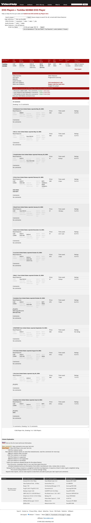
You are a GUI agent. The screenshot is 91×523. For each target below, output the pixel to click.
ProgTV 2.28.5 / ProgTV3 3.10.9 (30, 488)
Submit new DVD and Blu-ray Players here (35, 13)
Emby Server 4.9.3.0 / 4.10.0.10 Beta (32, 496)
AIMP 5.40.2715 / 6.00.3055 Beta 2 (31, 493)
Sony (15, 92)
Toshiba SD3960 (4, 65)
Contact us (25, 511)
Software (29, 4)
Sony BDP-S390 (70, 503)
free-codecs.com (48, 518)
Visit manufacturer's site (55, 82)
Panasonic (17, 91)
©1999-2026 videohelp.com (45, 521)
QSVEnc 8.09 (26, 503)
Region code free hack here (56, 84)
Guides (50, 4)
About (65, 4)
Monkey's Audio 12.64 (28, 491)
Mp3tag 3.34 (48, 496)
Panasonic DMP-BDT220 (72, 493)
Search (19, 511)
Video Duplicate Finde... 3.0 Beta (31, 483)
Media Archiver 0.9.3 (50, 503)
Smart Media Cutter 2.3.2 (51, 481)
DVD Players (8, 9)
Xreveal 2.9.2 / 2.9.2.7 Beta (29, 481)
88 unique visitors (12, 488)
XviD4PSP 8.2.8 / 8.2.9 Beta (51, 491)
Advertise (46, 511)
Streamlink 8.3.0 (49, 488)
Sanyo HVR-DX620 (70, 496)
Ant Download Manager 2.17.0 (52, 486)
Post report (78, 69)
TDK (15, 94)
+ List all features (19, 25)
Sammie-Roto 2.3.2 (49, 483)
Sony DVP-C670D (70, 491)
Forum (22, 4)
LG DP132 (68, 498)
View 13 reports (79, 64)
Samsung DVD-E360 (71, 488)
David (15, 207)
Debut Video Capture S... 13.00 (52, 498)
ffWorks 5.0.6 (48, 501)
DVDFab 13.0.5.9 (27, 498)
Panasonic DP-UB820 (71, 501)
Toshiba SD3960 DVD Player (31, 9)
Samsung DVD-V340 (71, 486)
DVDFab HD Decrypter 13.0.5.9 (31, 501)
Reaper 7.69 (26, 486)
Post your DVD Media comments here (24, 96)
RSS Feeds (57, 511)
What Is (57, 4)
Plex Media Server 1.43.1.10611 (52, 493)
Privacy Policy (33, 511)
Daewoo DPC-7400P (71, 481)
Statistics (64, 511)
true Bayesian (44, 468)
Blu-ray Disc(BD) (21, 19)
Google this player (53, 86)
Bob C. (16, 275)
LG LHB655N (69, 483)
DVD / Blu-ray (40, 4)
